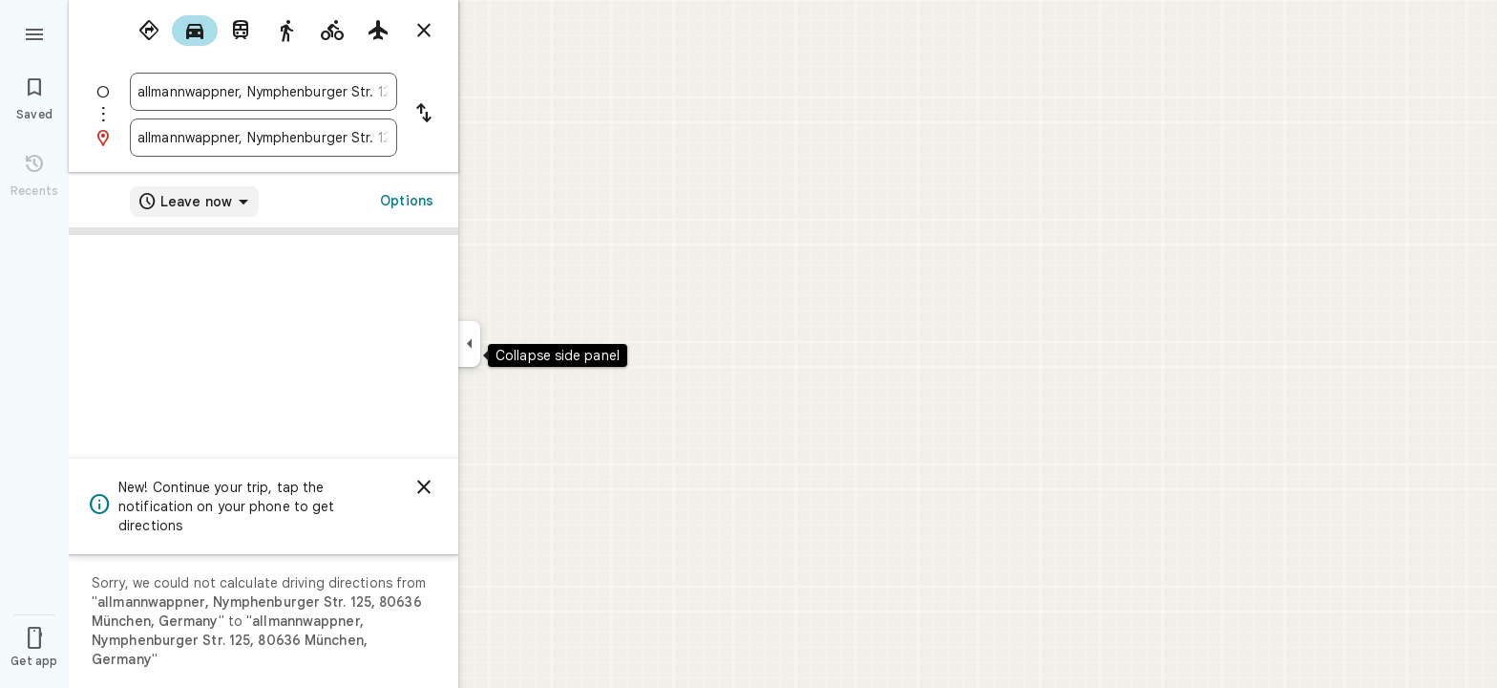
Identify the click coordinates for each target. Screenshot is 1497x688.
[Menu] (34, 32)
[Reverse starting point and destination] (424, 114)
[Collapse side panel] (469, 344)
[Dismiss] (423, 487)
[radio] (149, 30)
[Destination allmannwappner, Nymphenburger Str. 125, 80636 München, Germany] (263, 137)
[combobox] (263, 92)
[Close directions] (424, 31)
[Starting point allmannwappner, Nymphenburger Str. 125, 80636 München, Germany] (263, 91)
